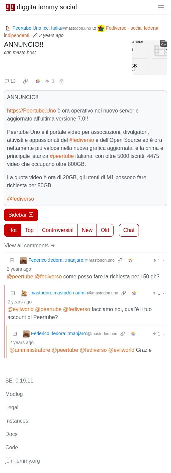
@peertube (20, 276)
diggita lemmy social (41, 7)
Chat (129, 230)
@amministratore (29, 350)
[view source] (61, 81)
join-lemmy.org (22, 461)
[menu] (161, 7)
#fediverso (81, 140)
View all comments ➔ (29, 245)
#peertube (62, 156)
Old (105, 230)
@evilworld (20, 309)
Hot (12, 230)
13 (10, 81)
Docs (11, 434)
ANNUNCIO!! (23, 44)
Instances (16, 421)
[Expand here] (149, 57)
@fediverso (20, 199)
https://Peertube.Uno (31, 110)
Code (11, 447)
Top (29, 230)
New (87, 230)
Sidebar (21, 215)
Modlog (14, 394)
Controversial (57, 230)
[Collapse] (12, 260)
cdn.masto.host (20, 52)
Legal (11, 407)
